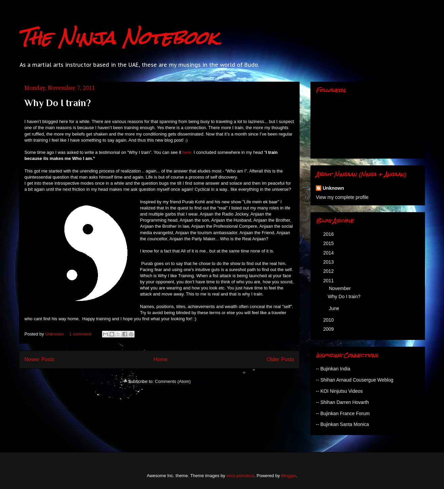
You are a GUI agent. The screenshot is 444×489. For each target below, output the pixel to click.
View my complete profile (342, 197)
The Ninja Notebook (118, 38)
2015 (329, 243)
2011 (329, 280)
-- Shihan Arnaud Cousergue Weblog (354, 380)
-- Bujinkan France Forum (343, 413)
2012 (329, 271)
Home (161, 359)
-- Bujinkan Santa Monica (342, 424)
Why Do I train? (57, 103)
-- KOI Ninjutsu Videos (339, 391)
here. (188, 152)
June (334, 308)
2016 (329, 234)
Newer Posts (39, 359)
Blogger (288, 475)
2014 (329, 253)
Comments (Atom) (172, 381)
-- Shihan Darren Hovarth (342, 402)
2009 (329, 329)
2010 (329, 320)
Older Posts (280, 359)
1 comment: (81, 334)
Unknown (333, 188)
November (340, 288)
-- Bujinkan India (333, 368)
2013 (329, 262)
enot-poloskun (240, 475)
